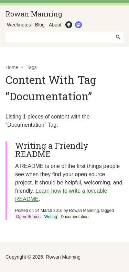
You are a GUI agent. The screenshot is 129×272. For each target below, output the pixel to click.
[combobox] (64, 37)
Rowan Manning (34, 13)
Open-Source (28, 216)
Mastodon (78, 25)
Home (12, 67)
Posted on (38, 210)
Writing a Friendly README (51, 149)
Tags (31, 67)
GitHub (68, 25)
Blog (40, 24)
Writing (50, 216)
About (55, 24)
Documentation (74, 216)
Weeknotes (19, 24)
